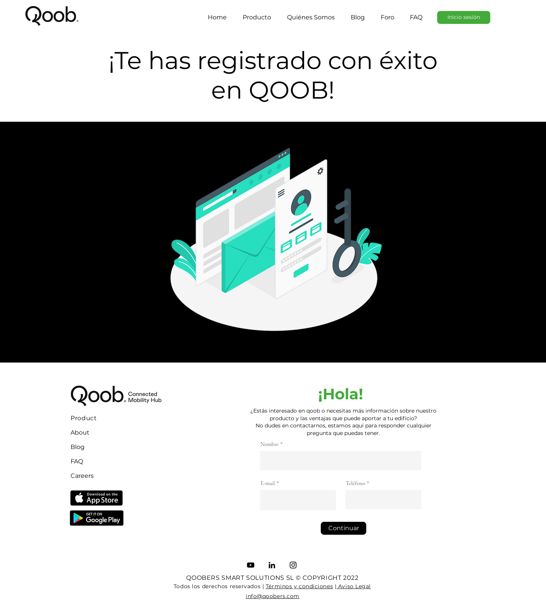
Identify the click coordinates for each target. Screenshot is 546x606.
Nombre (269, 444)
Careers (82, 475)
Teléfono (355, 483)
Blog (78, 447)
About (80, 432)
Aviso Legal (353, 586)
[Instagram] (293, 565)
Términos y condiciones (299, 586)
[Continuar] (343, 528)
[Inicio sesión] (463, 17)
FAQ (77, 461)
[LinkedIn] (271, 565)
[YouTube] (250, 565)
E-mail (267, 483)
